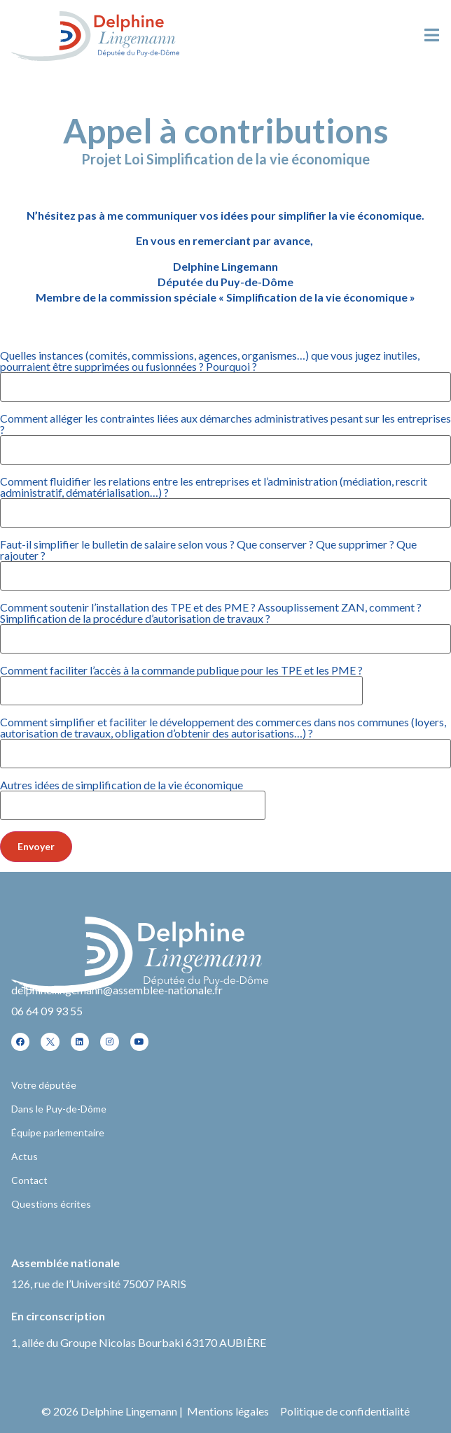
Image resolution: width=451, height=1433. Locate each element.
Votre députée (43, 1085)
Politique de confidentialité (345, 1411)
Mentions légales (228, 1411)
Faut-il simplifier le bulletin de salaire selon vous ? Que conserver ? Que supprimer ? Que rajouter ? (225, 560)
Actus (24, 1156)
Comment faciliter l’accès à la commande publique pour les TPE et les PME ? (181, 681)
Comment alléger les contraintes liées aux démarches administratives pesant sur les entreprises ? (225, 434)
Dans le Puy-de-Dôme (58, 1109)
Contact (29, 1180)
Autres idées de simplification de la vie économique (132, 795)
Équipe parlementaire (57, 1132)
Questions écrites (51, 1204)
